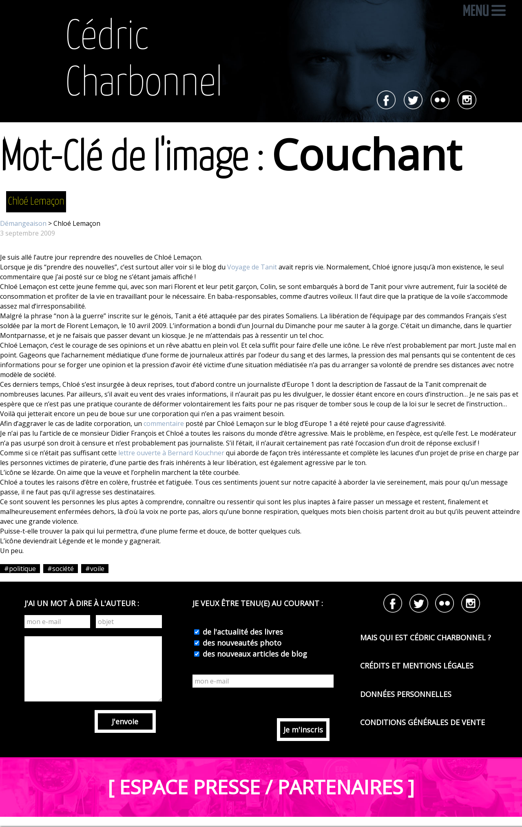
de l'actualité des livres (242, 632)
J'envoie (125, 721)
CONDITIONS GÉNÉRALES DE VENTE (422, 722)
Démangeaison (23, 223)
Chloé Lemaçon (36, 201)
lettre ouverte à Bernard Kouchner (171, 452)
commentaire (164, 423)
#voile (94, 568)
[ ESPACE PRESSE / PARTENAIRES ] (261, 787)
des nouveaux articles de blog (254, 654)
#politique (20, 568)
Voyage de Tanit (252, 266)
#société (60, 568)
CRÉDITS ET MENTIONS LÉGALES (416, 665)
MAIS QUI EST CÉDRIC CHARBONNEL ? (425, 637)
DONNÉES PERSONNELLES (405, 694)
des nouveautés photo (241, 643)
